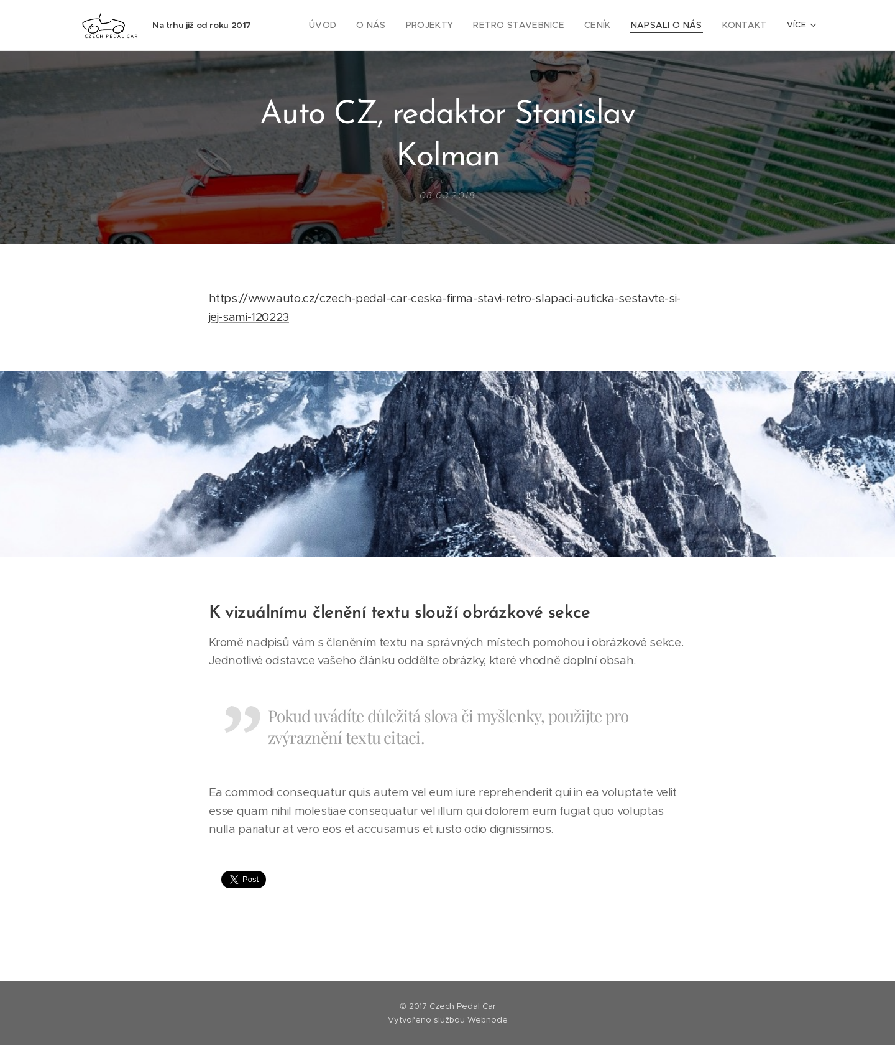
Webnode (487, 1020)
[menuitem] (350, 25)
